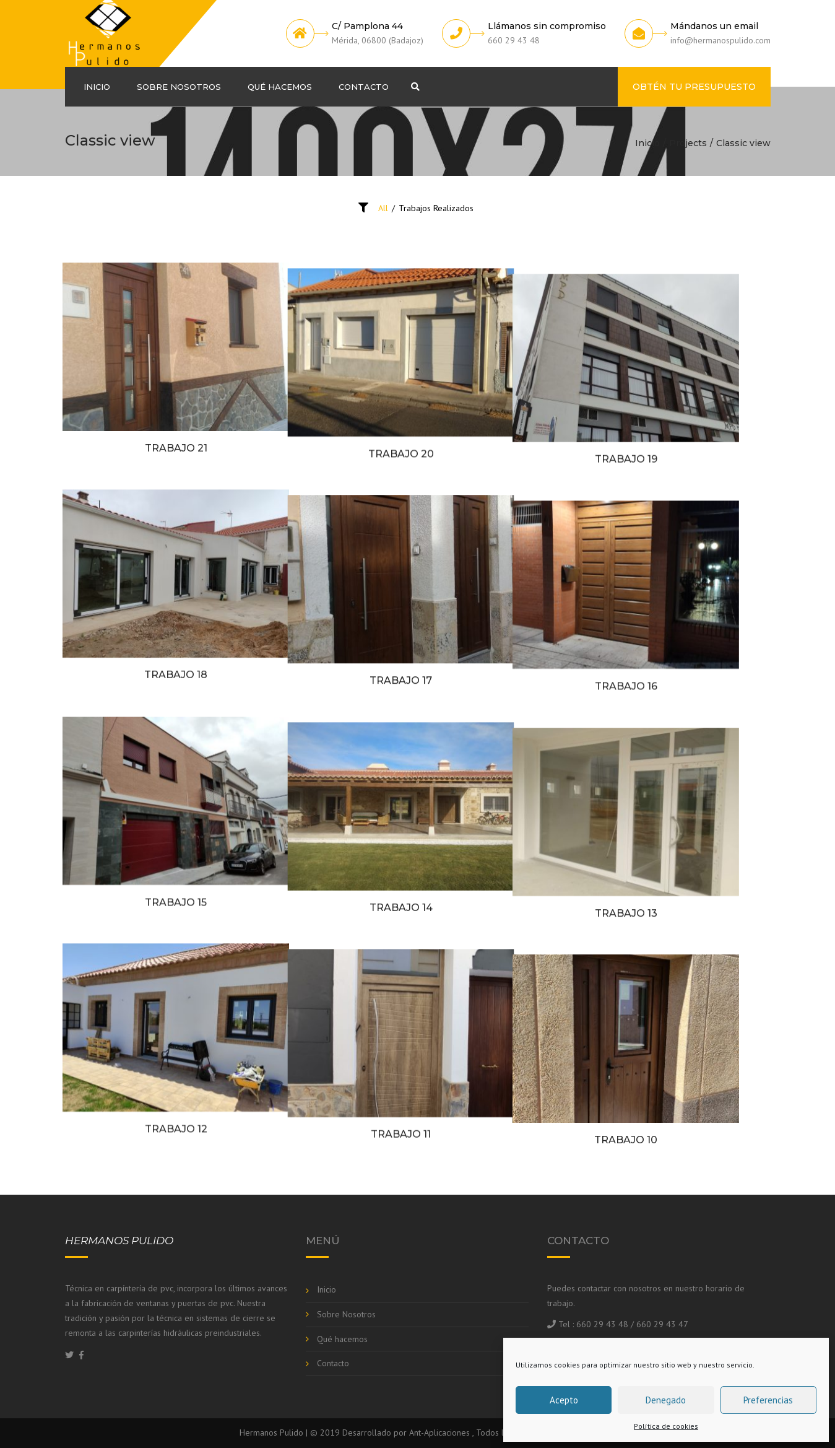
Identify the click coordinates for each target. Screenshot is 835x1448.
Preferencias (768, 1400)
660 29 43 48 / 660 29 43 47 (632, 1324)
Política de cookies (666, 1426)
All (383, 208)
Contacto (364, 87)
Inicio (97, 87)
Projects (688, 143)
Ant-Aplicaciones (439, 1432)
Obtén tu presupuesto (694, 86)
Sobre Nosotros (179, 87)
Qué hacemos (280, 87)
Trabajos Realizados (436, 208)
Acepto (564, 1400)
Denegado (666, 1400)
